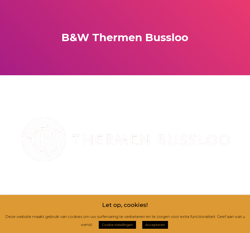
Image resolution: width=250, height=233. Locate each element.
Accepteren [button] (155, 225)
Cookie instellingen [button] (117, 225)
